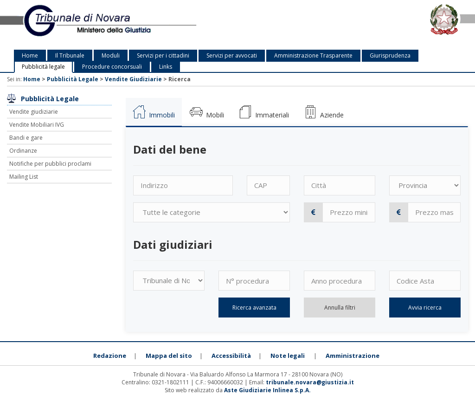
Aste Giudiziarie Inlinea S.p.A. (267, 390)
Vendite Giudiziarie (133, 79)
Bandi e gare (26, 138)
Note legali (287, 355)
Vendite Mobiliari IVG (36, 125)
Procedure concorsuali (112, 67)
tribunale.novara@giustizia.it (310, 382)
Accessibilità (231, 355)
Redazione (109, 355)
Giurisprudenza (390, 55)
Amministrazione (352, 355)
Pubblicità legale (43, 67)
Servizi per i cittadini (163, 55)
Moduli (111, 55)
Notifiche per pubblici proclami (50, 164)
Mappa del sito (169, 355)
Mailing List (23, 177)
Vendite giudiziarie (33, 112)
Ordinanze (23, 151)
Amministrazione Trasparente (313, 55)
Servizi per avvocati (231, 55)
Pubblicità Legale (72, 79)
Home (30, 55)
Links (165, 67)
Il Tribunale (69, 55)
